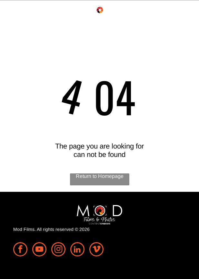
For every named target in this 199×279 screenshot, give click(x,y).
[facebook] (20, 250)
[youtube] (39, 250)
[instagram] (58, 250)
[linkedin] (77, 250)
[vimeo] (96, 250)
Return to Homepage (100, 176)
